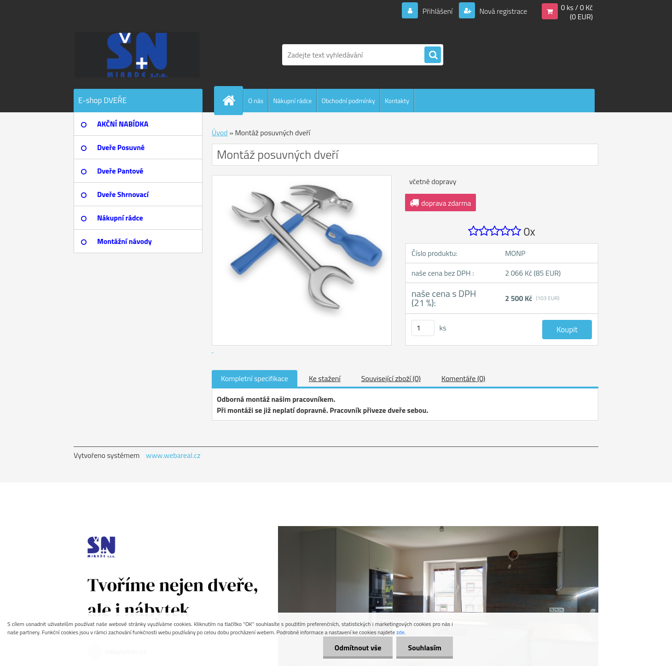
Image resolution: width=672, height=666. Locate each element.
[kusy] (422, 328)
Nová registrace (502, 11)
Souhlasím (424, 647)
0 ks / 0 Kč (577, 7)
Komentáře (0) (463, 378)
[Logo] (137, 55)
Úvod (220, 132)
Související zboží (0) (391, 378)
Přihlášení (437, 11)
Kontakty (397, 100)
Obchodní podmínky (348, 100)
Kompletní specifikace (254, 378)
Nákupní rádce (292, 100)
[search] (432, 55)
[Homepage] (232, 100)
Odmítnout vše (358, 647)
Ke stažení (325, 378)
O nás (255, 100)
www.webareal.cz (173, 455)
